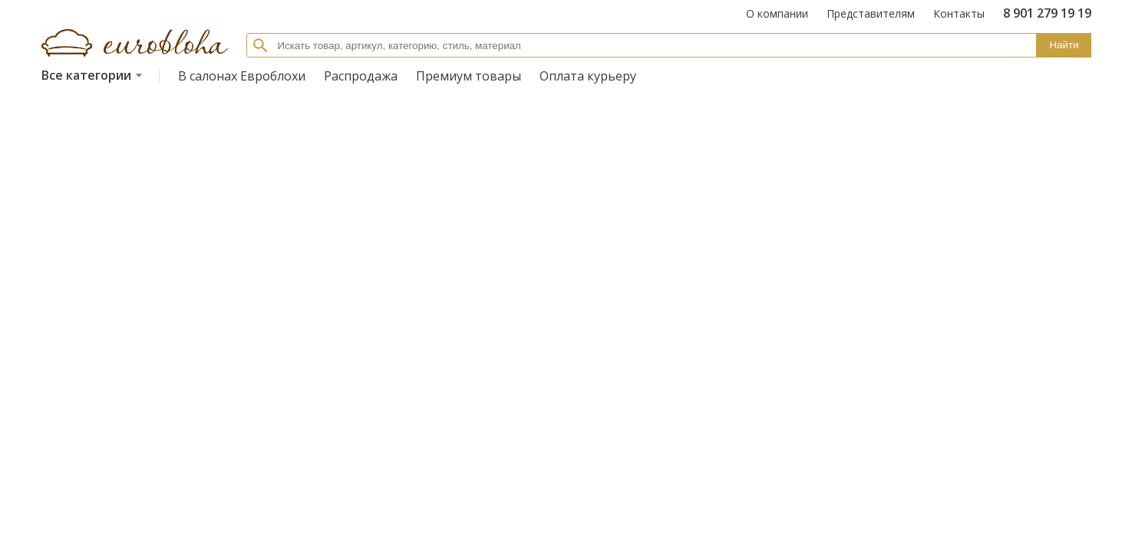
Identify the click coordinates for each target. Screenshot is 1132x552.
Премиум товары (468, 75)
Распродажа (361, 75)
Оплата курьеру (588, 75)
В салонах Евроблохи (241, 75)
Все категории (94, 75)
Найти (1063, 45)
